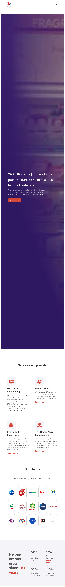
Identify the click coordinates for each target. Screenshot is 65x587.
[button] (56, 4)
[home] (10, 5)
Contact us (14, 200)
